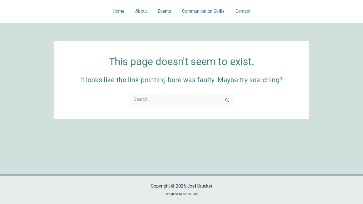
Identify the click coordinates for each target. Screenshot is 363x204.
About (143, 11)
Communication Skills (201, 11)
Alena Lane (191, 194)
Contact (239, 11)
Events (164, 11)
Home (122, 11)
